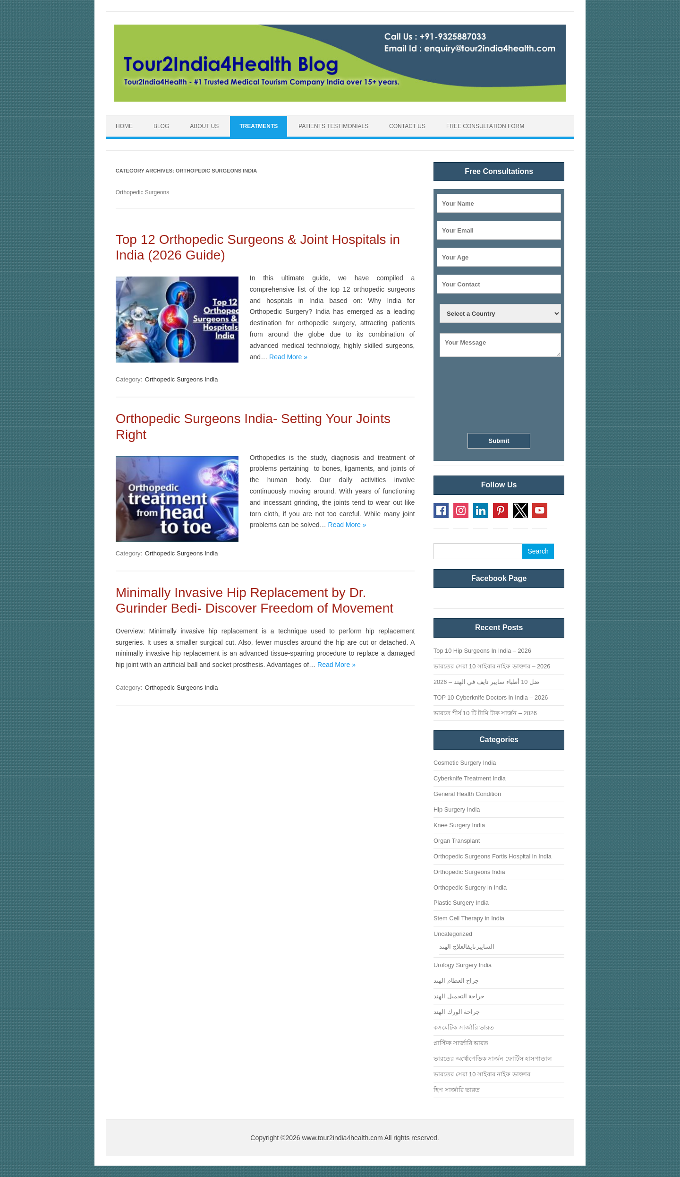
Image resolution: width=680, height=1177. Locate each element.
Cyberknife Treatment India (470, 778)
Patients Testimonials (333, 126)
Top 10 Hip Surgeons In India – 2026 (482, 650)
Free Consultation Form (485, 126)
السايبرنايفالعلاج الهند (466, 946)
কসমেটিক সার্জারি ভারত (464, 1027)
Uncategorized (453, 933)
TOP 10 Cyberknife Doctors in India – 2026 (491, 697)
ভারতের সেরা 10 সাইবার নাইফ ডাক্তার (482, 1074)
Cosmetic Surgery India (465, 762)
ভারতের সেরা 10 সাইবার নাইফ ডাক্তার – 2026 (492, 666)
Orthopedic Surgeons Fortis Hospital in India (493, 856)
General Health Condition (467, 793)
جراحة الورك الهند (457, 1011)
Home (124, 126)
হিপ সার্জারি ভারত (457, 1089)
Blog (161, 126)
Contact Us (407, 126)
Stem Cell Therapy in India (469, 918)
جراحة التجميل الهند (459, 996)
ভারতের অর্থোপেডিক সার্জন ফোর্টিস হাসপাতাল (493, 1058)
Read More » (288, 357)
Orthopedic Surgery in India (470, 887)
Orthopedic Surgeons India (181, 379)
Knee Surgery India (459, 825)
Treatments (258, 126)
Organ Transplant (457, 840)
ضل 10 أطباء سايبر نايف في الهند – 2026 (486, 681)
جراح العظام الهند (456, 980)
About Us (204, 126)
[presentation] (499, 397)
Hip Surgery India (457, 809)
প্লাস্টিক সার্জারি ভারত (461, 1043)
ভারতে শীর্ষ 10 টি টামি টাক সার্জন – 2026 (485, 713)
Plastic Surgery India (461, 902)
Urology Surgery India (463, 965)
